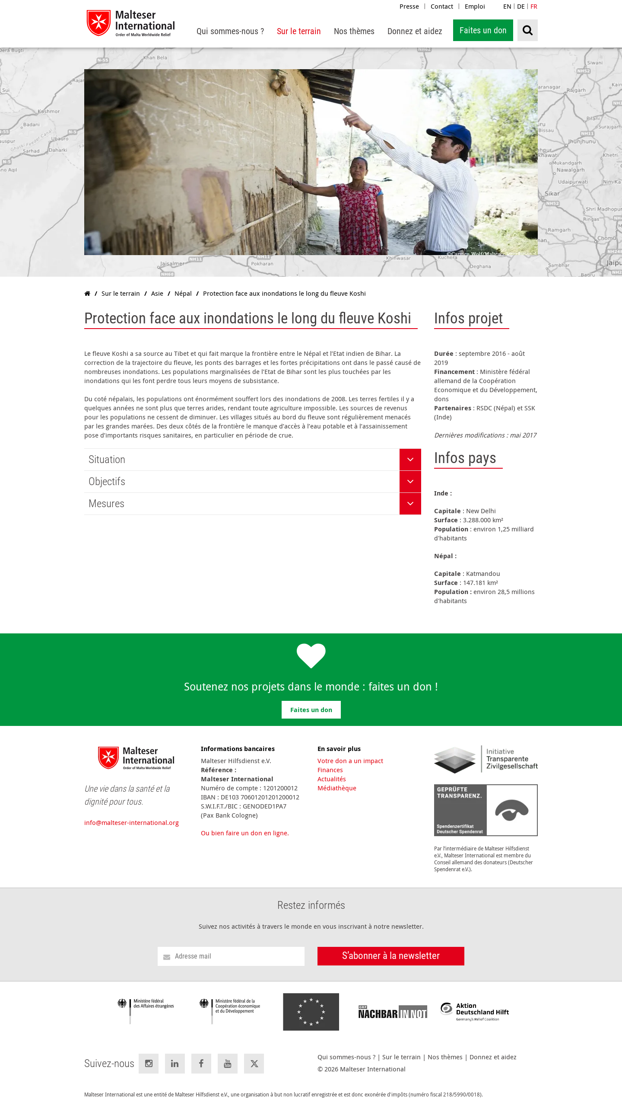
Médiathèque (336, 787)
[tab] (252, 460)
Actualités (331, 778)
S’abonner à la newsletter (391, 956)
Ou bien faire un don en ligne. (245, 832)
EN (507, 6)
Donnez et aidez (493, 1057)
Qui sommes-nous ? (346, 1057)
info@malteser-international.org (131, 822)
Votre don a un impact (350, 760)
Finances (330, 769)
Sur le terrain (401, 1057)
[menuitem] (230, 31)
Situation (107, 459)
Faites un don (483, 30)
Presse (409, 6)
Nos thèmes (445, 1057)
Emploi (475, 6)
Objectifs (107, 481)
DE (521, 6)
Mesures (106, 503)
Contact (442, 6)
